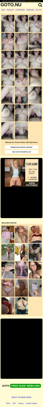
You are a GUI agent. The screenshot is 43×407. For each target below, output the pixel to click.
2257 (14, 403)
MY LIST (39, 10)
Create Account (31, 1)
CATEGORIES (20, 10)
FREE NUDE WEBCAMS (25, 385)
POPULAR (10, 10)
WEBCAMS (30, 10)
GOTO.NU (11, 4)
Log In (39, 1)
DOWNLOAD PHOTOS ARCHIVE (21, 147)
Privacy (21, 403)
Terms (8, 403)
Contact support (31, 403)
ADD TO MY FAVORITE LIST (21, 152)
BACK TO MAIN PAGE (21, 397)
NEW (3, 10)
